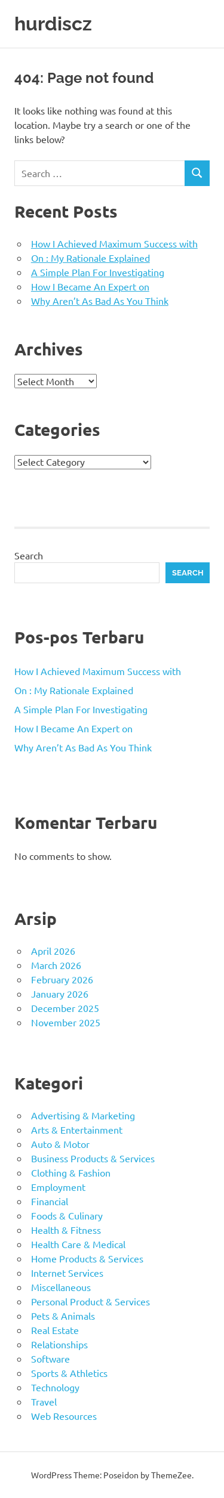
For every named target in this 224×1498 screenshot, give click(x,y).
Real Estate (55, 1330)
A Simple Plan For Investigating (97, 272)
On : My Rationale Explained (90, 258)
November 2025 (65, 1022)
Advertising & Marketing (83, 1115)
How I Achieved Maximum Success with (114, 243)
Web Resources (64, 1416)
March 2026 (56, 965)
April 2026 (53, 951)
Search (28, 555)
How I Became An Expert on (90, 286)
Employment (58, 1187)
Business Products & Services (93, 1158)
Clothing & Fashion (71, 1172)
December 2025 (65, 1008)
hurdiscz (53, 24)
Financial (49, 1201)
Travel (44, 1401)
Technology (55, 1387)
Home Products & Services (87, 1258)
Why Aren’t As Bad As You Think (99, 301)
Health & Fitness (66, 1230)
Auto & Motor (60, 1144)
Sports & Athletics (69, 1373)
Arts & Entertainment (76, 1129)
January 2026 (59, 993)
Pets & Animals (63, 1315)
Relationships (59, 1344)
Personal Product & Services (90, 1301)
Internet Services (67, 1273)
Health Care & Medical (78, 1244)
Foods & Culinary (67, 1215)
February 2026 (62, 979)
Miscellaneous (61, 1287)
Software (50, 1358)
